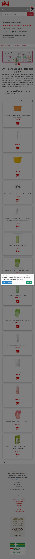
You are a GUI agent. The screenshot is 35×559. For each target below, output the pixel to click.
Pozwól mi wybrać (7, 282)
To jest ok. (29, 282)
